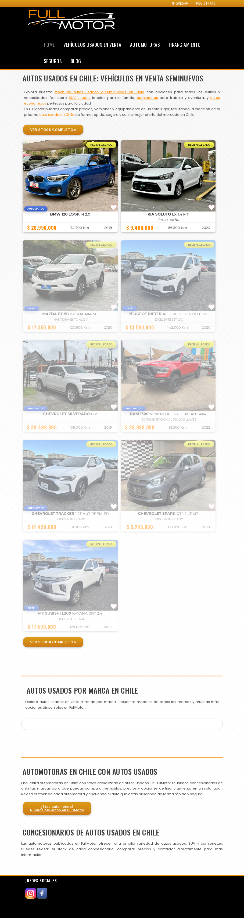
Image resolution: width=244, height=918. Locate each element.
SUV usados (80, 97)
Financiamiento (185, 44)
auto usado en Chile (56, 114)
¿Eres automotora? (57, 808)
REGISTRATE (206, 3)
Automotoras (145, 44)
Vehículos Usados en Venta (92, 44)
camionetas (147, 97)
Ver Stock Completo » (53, 129)
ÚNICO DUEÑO (168, 220)
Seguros (53, 61)
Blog (76, 61)
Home (49, 44)
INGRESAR (180, 3)
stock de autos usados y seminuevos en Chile (99, 92)
